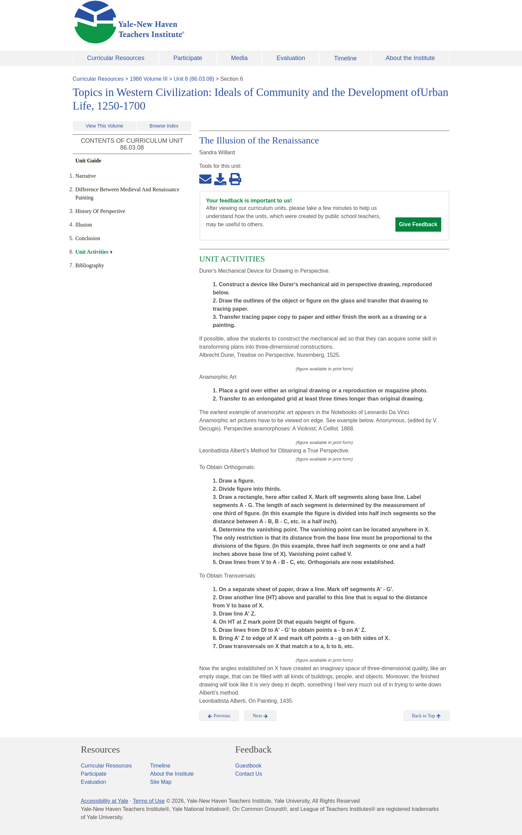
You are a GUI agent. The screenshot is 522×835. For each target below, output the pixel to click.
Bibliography (89, 265)
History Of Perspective (100, 211)
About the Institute (410, 58)
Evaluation (291, 58)
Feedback (253, 749)
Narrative (85, 176)
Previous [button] (219, 716)
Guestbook (248, 766)
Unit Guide (88, 160)
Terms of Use (149, 801)
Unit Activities (91, 252)
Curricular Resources (116, 58)
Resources (100, 749)
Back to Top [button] (426, 716)
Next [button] (260, 716)
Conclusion (87, 238)
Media (239, 58)
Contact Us (248, 774)
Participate (187, 58)
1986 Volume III (149, 79)
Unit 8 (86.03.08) (194, 79)
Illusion (83, 225)
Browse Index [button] (164, 126)
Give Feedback (418, 224)
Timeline (345, 58)
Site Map (160, 782)
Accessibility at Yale (104, 801)
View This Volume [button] (105, 126)
